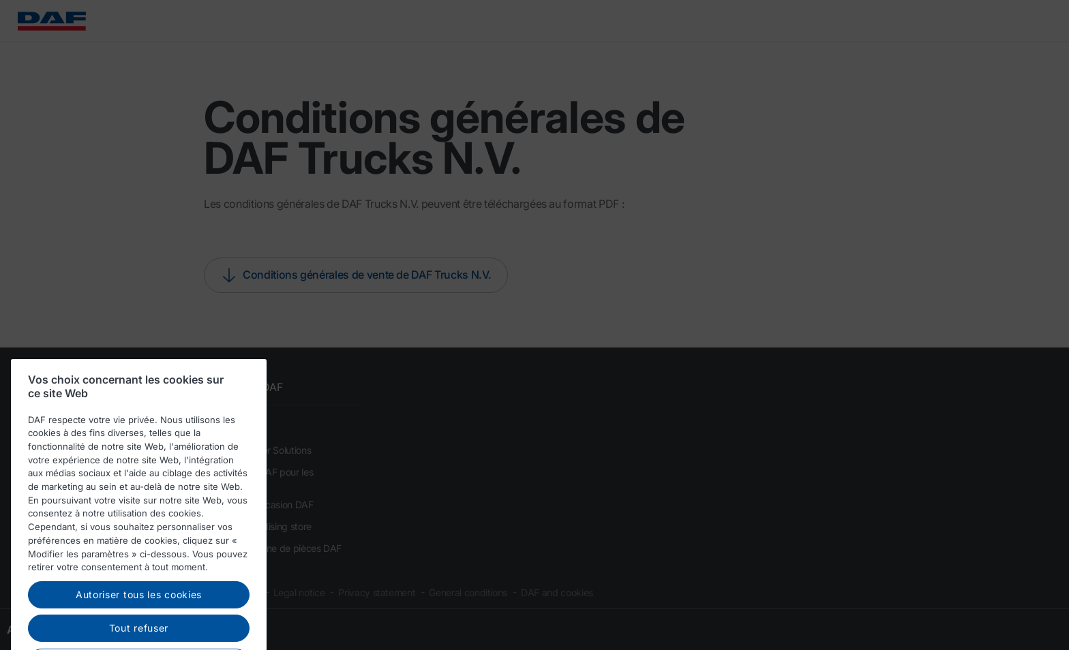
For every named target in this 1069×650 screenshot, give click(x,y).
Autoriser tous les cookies (139, 606)
